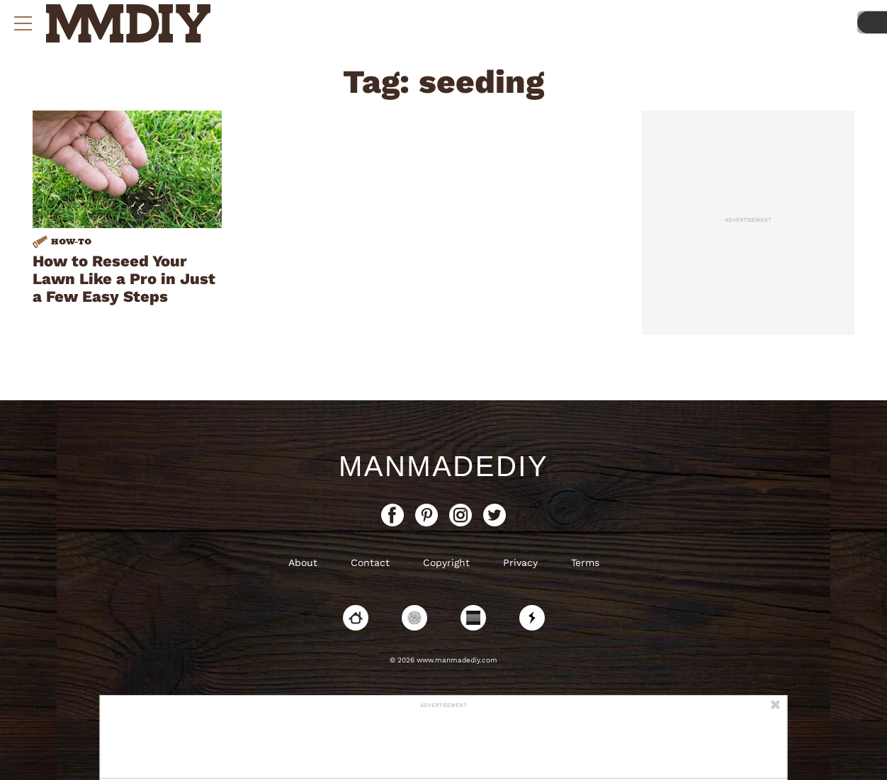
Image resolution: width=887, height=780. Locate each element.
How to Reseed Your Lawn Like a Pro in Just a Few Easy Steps (124, 278)
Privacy (520, 562)
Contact (370, 562)
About (302, 562)
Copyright (446, 562)
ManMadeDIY (443, 466)
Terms (585, 562)
